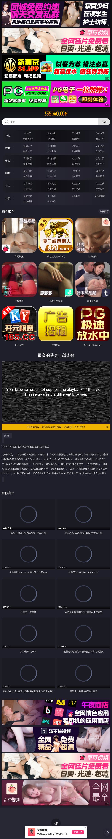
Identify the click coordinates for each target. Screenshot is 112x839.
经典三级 (51, 163)
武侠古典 (100, 183)
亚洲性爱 (27, 158)
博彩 (7, 135)
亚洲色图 (51, 170)
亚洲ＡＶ (27, 145)
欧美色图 (76, 170)
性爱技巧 (100, 188)
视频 (7, 148)
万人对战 (76, 133)
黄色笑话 (76, 188)
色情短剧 (51, 201)
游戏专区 (100, 133)
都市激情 (27, 183)
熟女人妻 (27, 151)
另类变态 (100, 163)
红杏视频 (27, 201)
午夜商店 (51, 195)
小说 (7, 185)
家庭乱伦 (51, 183)
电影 (7, 160)
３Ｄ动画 (100, 145)
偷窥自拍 (27, 170)
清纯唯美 (51, 176)
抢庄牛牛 (100, 138)
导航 (7, 198)
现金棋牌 (76, 138)
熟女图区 (76, 176)
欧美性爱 (100, 158)
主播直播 (76, 151)
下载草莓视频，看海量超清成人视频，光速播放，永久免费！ (67, 427)
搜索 (104, 121)
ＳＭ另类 (100, 151)
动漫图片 (100, 170)
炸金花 (51, 138)
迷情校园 (27, 188)
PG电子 (27, 133)
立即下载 (78, 832)
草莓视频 (76, 195)
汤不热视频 (99, 195)
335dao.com (56, 114)
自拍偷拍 (51, 145)
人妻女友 (76, 183)
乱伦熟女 (76, 163)
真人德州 (51, 133)
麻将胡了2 (28, 138)
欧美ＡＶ (76, 145)
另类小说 (51, 188)
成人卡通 (76, 158)
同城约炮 (27, 195)
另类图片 (100, 176)
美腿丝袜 (27, 176)
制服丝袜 (27, 163)
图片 (7, 173)
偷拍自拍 (51, 158)
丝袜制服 (51, 151)
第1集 (7, 435)
